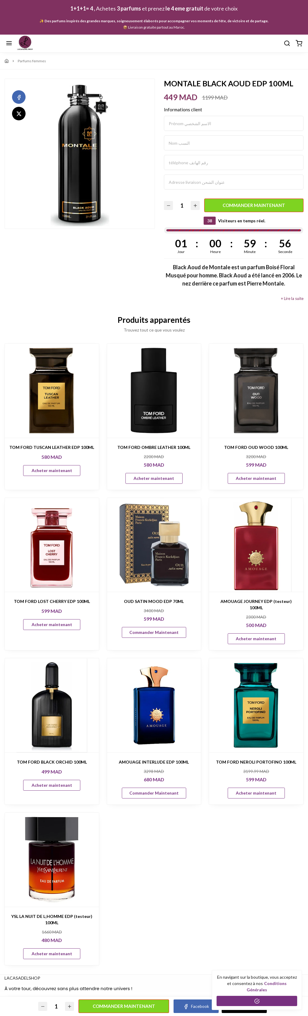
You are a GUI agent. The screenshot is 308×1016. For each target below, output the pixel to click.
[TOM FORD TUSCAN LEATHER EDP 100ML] (52, 391)
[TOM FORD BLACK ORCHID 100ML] (52, 705)
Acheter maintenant (52, 470)
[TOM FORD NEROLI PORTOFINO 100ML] (256, 705)
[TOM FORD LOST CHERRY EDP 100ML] (52, 545)
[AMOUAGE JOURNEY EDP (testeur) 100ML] (256, 545)
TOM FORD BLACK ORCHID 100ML (52, 761)
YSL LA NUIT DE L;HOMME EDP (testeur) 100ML (51, 919)
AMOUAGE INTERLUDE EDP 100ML (154, 761)
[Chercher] (286, 43)
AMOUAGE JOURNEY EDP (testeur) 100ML (256, 604)
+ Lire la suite (292, 298)
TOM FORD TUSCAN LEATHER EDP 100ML (51, 447)
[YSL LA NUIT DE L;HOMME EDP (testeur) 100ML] (52, 860)
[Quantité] (182, 205)
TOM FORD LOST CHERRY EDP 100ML (52, 601)
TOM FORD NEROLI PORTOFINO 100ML (256, 761)
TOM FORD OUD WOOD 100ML (256, 447)
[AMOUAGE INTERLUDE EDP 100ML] (154, 705)
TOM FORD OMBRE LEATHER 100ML (153, 447)
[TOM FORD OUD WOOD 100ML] (256, 391)
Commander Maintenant (254, 205)
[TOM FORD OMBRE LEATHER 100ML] (154, 391)
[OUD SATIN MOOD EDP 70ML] (154, 545)
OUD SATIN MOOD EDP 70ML (154, 601)
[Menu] (9, 43)
